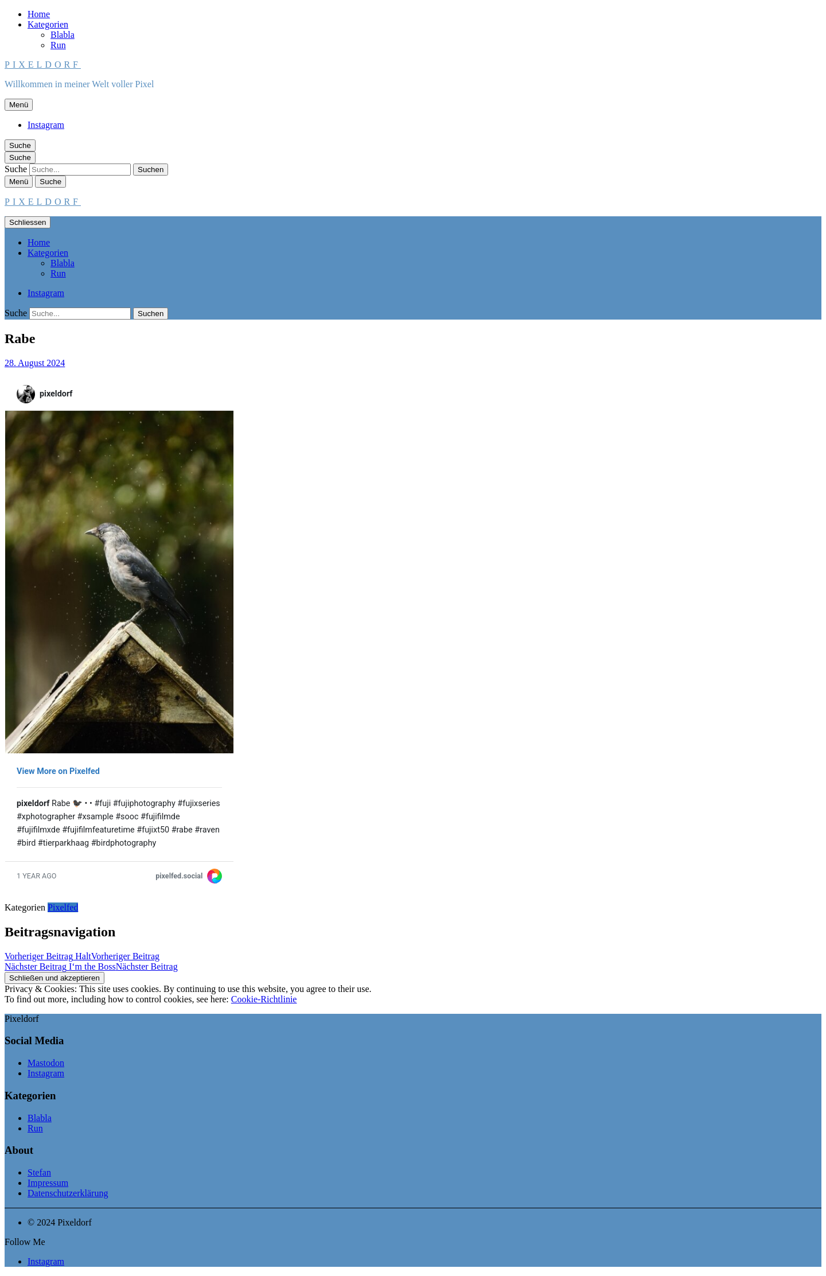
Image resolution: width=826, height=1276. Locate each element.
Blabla (62, 35)
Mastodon (46, 1063)
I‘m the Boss (91, 966)
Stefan (39, 1172)
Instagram (46, 125)
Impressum (48, 1183)
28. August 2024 (35, 363)
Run (58, 45)
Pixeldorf (43, 64)
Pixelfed (63, 907)
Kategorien (48, 24)
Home (39, 14)
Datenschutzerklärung (68, 1193)
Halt (82, 956)
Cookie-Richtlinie (264, 999)
